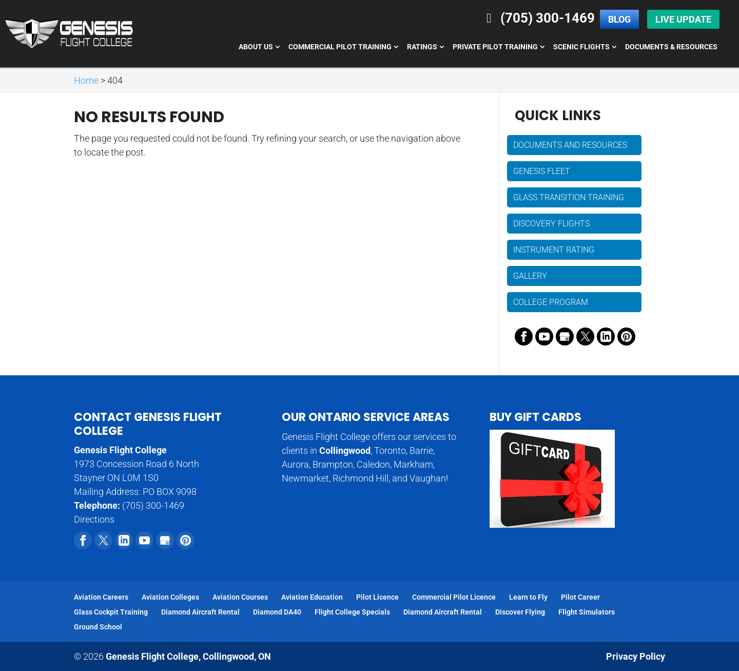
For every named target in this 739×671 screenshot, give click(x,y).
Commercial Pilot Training (340, 47)
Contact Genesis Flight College (148, 423)
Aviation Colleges (170, 597)
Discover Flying (520, 612)
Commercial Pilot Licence (454, 597)
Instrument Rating (553, 250)
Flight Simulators (586, 612)
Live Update (683, 19)
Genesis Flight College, (188, 656)
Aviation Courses (240, 597)
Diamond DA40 (277, 612)
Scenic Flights (581, 47)
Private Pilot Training (495, 47)
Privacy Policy (635, 656)
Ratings (422, 47)
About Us (256, 47)
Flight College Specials (352, 612)
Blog (619, 19)
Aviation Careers (101, 597)
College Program (550, 302)
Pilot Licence (377, 597)
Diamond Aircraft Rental (200, 612)
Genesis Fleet (541, 171)
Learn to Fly (528, 597)
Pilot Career (580, 597)
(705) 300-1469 (538, 18)
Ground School (98, 627)
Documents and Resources (570, 145)
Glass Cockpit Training (111, 612)
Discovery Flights (551, 223)
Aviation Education (312, 597)
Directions (94, 519)
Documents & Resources (671, 47)
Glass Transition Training (568, 197)
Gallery (530, 276)
